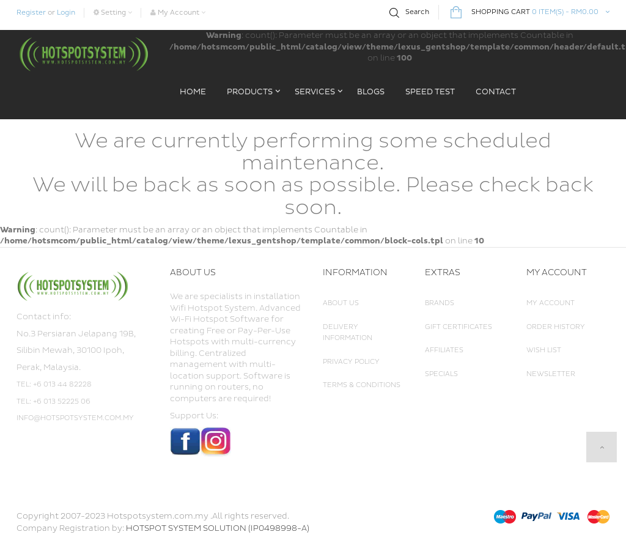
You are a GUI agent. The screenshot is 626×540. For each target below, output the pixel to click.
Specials (441, 374)
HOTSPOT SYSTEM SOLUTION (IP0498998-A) (217, 528)
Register (31, 13)
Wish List (543, 350)
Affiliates (444, 350)
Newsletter (550, 374)
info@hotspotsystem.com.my (75, 418)
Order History (555, 327)
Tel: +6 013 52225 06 (53, 401)
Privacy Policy (351, 362)
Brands (439, 303)
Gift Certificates (458, 327)
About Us (341, 303)
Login (66, 13)
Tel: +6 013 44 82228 (54, 384)
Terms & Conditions (361, 385)
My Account (550, 303)
